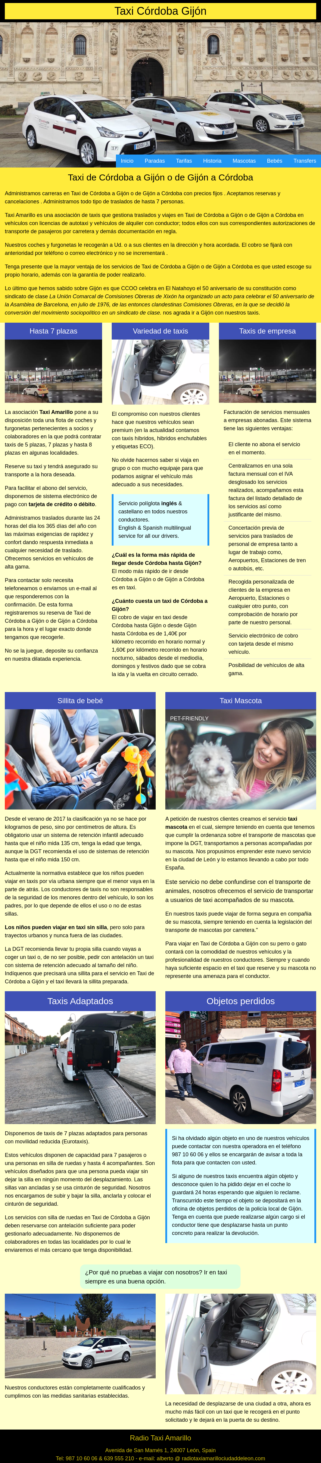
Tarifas (184, 161)
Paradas (155, 161)
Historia (212, 161)
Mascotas (244, 161)
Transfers (305, 161)
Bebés (274, 161)
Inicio (127, 161)
